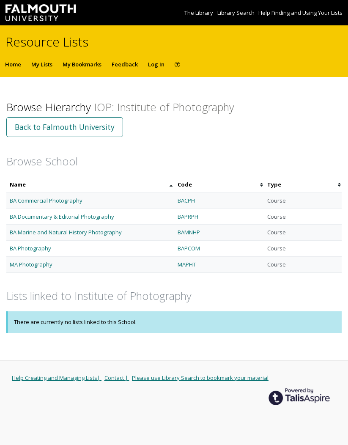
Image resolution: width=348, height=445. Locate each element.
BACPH (186, 200)
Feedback (125, 64)
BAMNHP (189, 232)
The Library (199, 12)
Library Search (236, 12)
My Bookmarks (82, 64)
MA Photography (31, 264)
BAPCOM (189, 248)
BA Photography (30, 248)
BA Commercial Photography (46, 200)
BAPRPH (188, 216)
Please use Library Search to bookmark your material (200, 378)
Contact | (116, 378)
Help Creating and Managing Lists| (56, 378)
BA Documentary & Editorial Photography (62, 216)
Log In (156, 64)
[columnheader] (90, 184)
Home (13, 64)
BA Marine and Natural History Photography (66, 232)
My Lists (41, 64)
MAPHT (187, 264)
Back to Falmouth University (65, 127)
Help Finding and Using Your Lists (300, 12)
